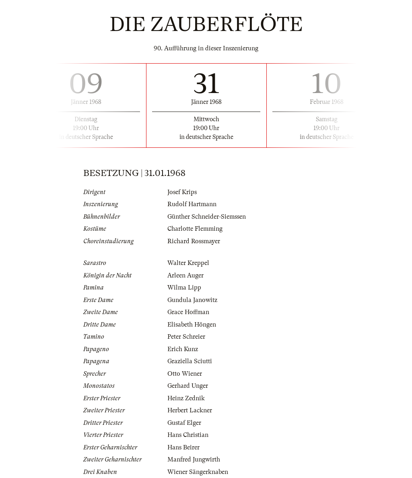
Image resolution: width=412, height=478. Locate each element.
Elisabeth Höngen (191, 324)
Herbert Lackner (189, 410)
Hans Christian (187, 435)
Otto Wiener (184, 373)
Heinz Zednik (186, 398)
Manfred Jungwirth (193, 459)
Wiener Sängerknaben (197, 472)
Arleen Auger (185, 275)
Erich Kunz (182, 349)
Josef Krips (182, 192)
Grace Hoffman (188, 312)
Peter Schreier (186, 336)
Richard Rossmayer (193, 241)
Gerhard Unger (187, 385)
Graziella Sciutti (189, 361)
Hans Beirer (183, 447)
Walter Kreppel (188, 263)
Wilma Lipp (184, 287)
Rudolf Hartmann (191, 204)
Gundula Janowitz (192, 300)
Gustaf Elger (184, 422)
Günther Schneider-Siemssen (206, 216)
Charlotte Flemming (194, 228)
